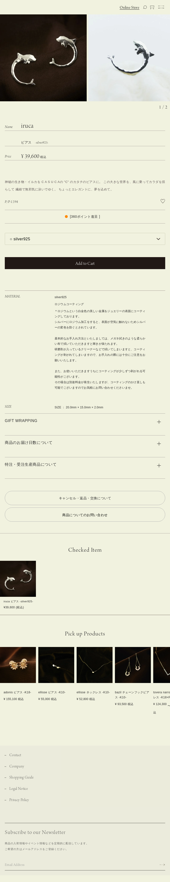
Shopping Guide (21, 780)
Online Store (129, 7)
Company (16, 769)
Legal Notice (18, 791)
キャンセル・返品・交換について (85, 498)
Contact (15, 758)
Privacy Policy (19, 803)
